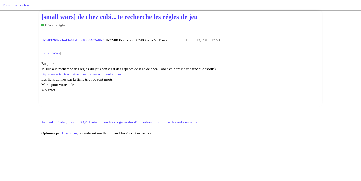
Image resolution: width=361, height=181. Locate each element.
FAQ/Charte (87, 122)
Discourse (69, 133)
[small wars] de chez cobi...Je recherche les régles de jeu (119, 17)
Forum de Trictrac (16, 5)
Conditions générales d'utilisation (127, 122)
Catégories (66, 122)
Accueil (47, 122)
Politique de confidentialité (176, 122)
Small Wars (51, 53)
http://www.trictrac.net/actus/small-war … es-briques (81, 74)
